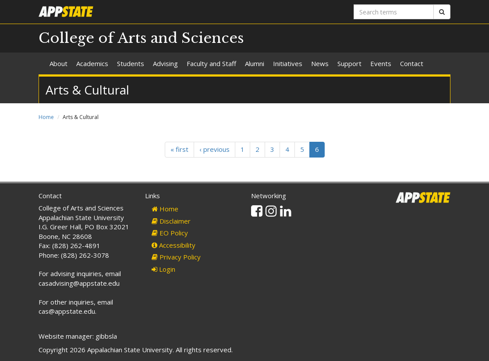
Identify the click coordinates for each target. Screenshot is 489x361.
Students (130, 63)
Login (163, 269)
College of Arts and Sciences (141, 38)
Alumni (254, 63)
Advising (165, 63)
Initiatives (287, 63)
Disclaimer (171, 221)
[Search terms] (394, 11)
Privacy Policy (176, 256)
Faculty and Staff (211, 63)
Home (46, 117)
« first (179, 149)
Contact (411, 63)
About (58, 63)
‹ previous (214, 149)
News (320, 63)
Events (380, 63)
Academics (92, 63)
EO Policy (170, 232)
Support (349, 63)
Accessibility (173, 245)
